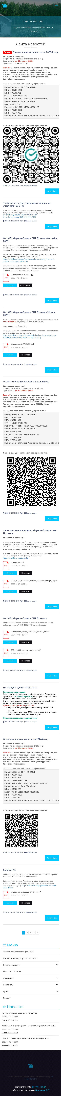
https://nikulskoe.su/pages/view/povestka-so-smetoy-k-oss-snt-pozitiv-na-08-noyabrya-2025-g (28, 260)
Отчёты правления (30, 965)
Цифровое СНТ (42, 1090)
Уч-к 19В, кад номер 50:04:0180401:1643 (20, 215)
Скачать (9, 285)
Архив (30, 991)
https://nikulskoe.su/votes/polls (15, 558)
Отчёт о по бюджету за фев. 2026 (18, 951)
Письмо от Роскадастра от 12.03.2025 (20, 958)
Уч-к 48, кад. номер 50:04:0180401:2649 (19, 217)
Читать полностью (10, 1020)
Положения (30, 978)
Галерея (6, 998)
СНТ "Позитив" (39, 1087)
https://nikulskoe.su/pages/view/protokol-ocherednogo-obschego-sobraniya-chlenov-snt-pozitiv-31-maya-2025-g (29, 336)
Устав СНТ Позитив (12, 971)
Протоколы (30, 984)
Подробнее (52, 191)
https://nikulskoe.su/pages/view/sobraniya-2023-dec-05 (29, 886)
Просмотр (25, 355)
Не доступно (25, 285)
